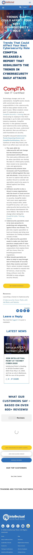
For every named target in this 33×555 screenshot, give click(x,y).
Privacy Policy (25, 531)
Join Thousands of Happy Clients (16, 421)
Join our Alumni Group (16, 427)
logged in (15, 320)
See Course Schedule (16, 285)
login (25, 7)
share (16, 379)
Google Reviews (16, 433)
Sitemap (18, 531)
